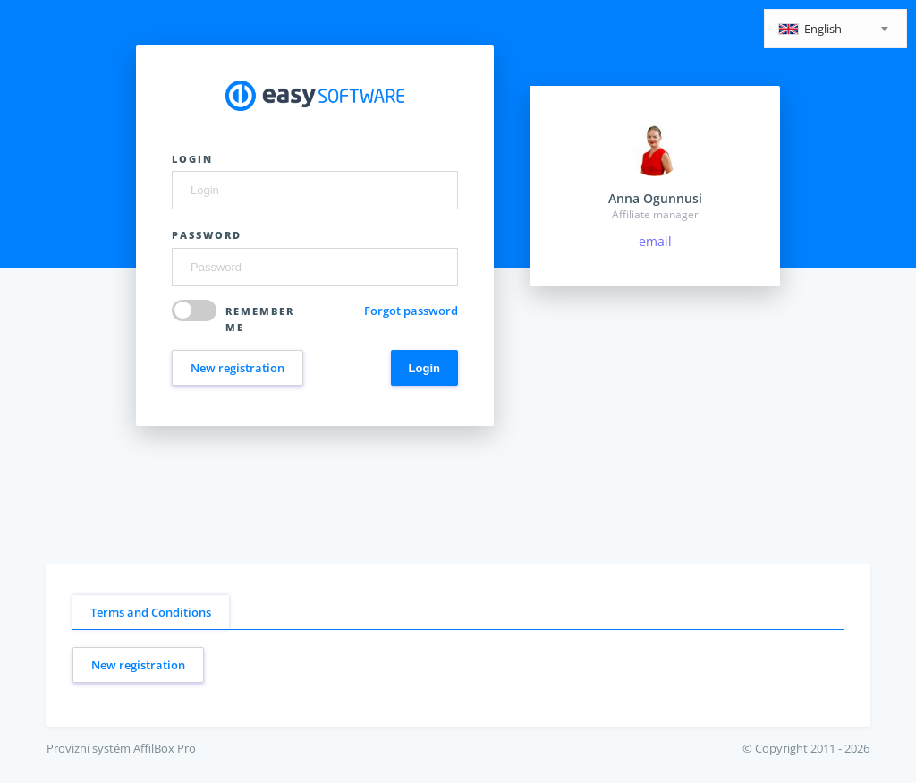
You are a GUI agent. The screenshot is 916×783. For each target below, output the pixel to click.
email (655, 241)
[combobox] (835, 28)
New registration (237, 368)
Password (207, 235)
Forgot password (411, 310)
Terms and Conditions (150, 612)
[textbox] (835, 30)
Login (192, 159)
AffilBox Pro (164, 748)
